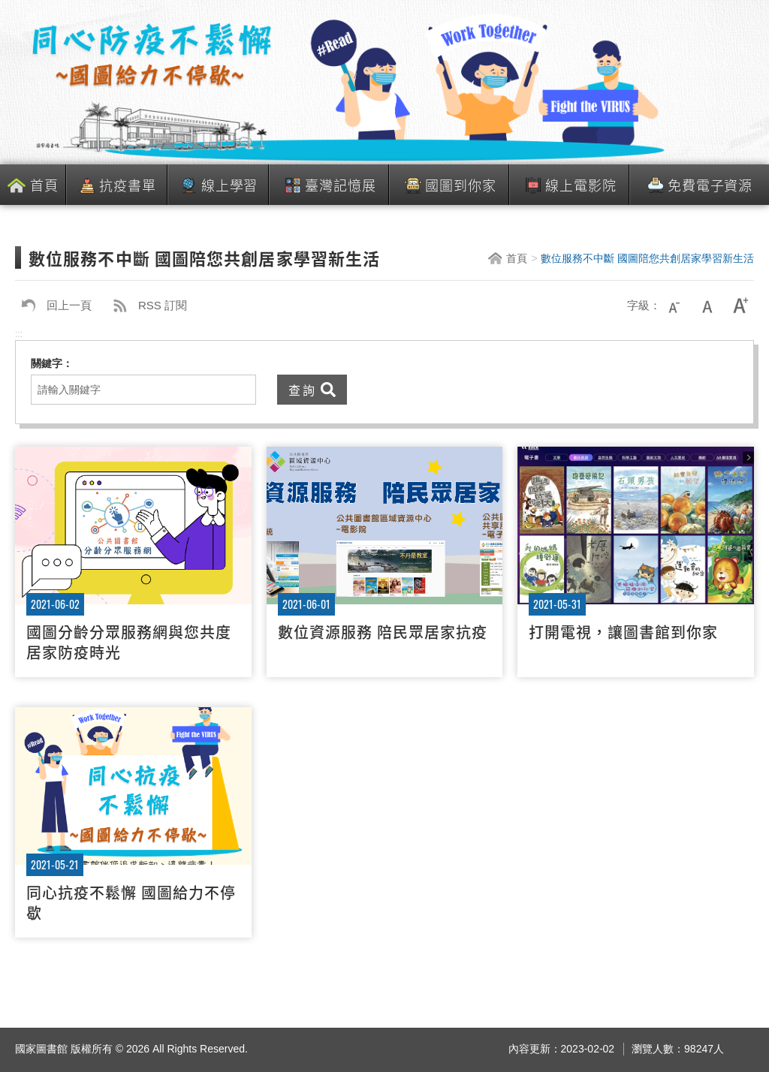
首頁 (44, 184)
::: (19, 334)
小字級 (674, 305)
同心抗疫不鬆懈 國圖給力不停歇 (131, 902)
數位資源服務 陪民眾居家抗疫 (382, 632)
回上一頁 (53, 305)
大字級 (740, 305)
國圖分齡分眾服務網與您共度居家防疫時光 (128, 642)
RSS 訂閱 (147, 305)
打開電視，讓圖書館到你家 (623, 632)
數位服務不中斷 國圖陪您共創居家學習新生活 (647, 258)
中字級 (707, 305)
